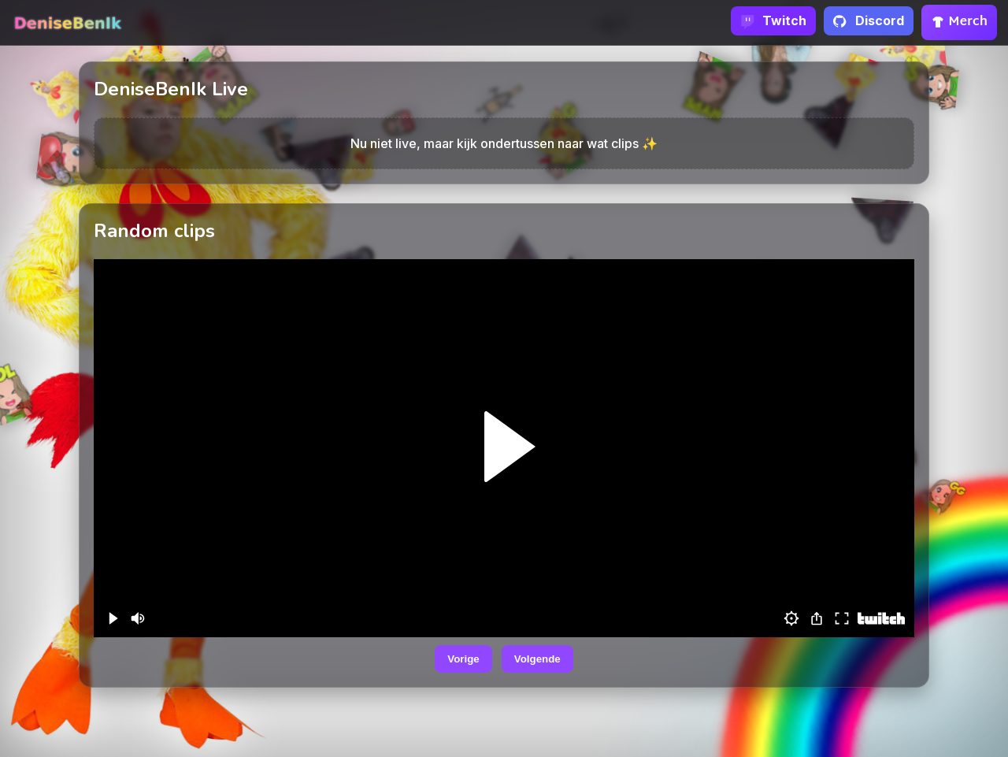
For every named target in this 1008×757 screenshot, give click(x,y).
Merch (959, 22)
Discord (868, 21)
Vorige (463, 659)
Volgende (537, 659)
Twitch (773, 21)
